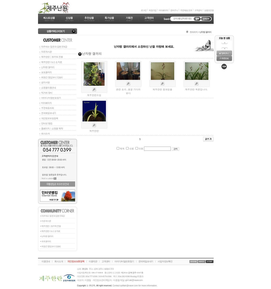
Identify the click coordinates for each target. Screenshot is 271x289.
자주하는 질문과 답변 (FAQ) (54, 46)
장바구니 (174, 10)
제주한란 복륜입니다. (196, 89)
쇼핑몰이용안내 (47, 87)
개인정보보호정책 (48, 118)
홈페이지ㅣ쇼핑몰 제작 (51, 128)
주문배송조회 (46, 108)
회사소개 (44, 133)
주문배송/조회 (186, 10)
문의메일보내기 (47, 113)
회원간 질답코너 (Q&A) (52, 77)
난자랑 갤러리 (47, 67)
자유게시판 (46, 51)
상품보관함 (209, 10)
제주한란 (94, 130)
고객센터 (198, 10)
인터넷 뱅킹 (45, 123)
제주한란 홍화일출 (162, 89)
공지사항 (44, 82)
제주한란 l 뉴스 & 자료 (51, 62)
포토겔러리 (46, 72)
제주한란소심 (94, 95)
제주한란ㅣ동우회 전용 (52, 56)
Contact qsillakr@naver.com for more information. (135, 285)
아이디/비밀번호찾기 (50, 97)
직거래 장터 (45, 92)
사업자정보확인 (165, 261)
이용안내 (46, 261)
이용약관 (93, 261)
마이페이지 (163, 10)
